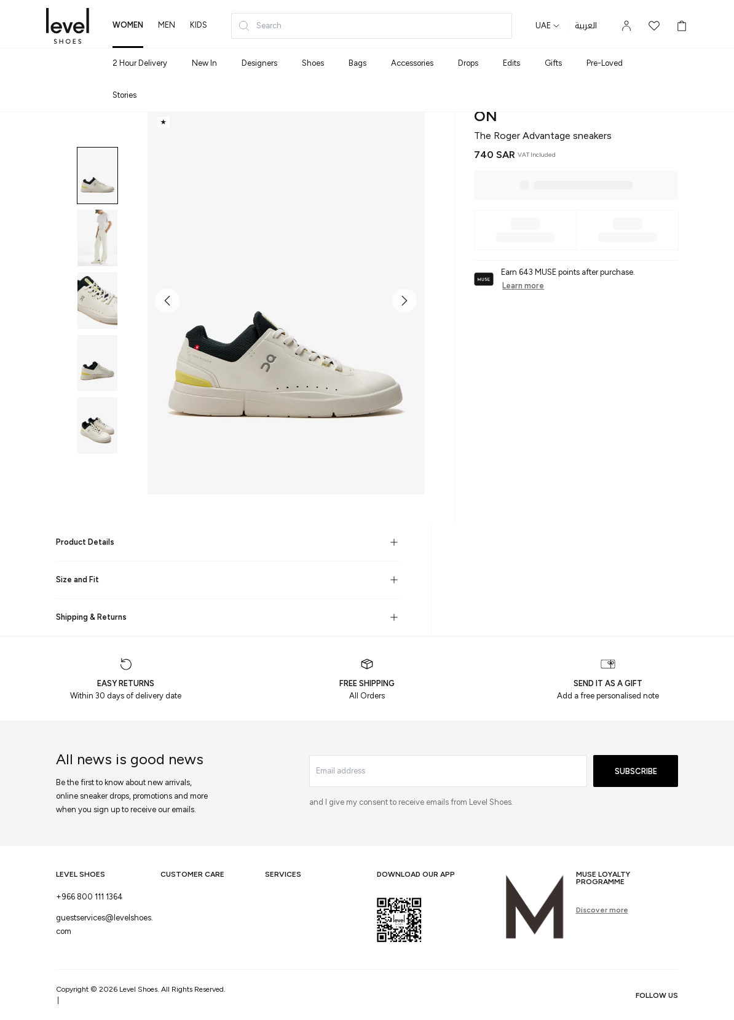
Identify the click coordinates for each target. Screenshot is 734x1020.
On (485, 116)
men (166, 25)
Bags (357, 63)
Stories (124, 95)
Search (260, 26)
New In (204, 63)
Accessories (412, 63)
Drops (468, 63)
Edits (511, 63)
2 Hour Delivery (139, 63)
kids (198, 25)
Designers (259, 63)
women (127, 25)
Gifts (553, 63)
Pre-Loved (604, 63)
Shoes (313, 63)
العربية (586, 26)
